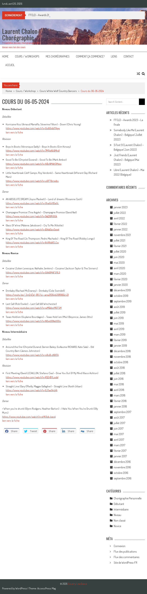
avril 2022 (119, 218)
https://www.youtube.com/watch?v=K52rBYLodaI (32, 377)
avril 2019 (119, 329)
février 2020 (120, 279)
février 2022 (120, 224)
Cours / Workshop (26, 91)
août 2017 (119, 417)
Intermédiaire (121, 509)
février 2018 (120, 401)
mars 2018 (119, 395)
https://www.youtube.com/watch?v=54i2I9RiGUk (31, 216)
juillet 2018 (119, 373)
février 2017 (120, 450)
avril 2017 (119, 439)
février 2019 (120, 340)
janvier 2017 (120, 456)
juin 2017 (118, 428)
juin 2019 (119, 318)
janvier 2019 (120, 345)
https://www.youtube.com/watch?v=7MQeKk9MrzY (33, 150)
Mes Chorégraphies (57, 56)
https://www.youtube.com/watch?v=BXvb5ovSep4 (32, 229)
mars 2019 (119, 334)
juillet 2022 (120, 213)
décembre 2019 (122, 290)
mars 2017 (119, 445)
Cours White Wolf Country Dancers (58, 91)
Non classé (119, 520)
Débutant (119, 504)
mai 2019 (119, 323)
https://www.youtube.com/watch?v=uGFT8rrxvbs (32, 181)
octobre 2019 (121, 296)
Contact (129, 56)
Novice (117, 526)
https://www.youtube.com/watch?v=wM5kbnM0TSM (34, 307)
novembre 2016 (122, 467)
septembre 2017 (122, 412)
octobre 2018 (121, 362)
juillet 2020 (120, 251)
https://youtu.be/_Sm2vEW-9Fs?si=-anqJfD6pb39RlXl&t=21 (37, 294)
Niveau (117, 515)
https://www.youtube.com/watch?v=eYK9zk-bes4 (29, 416)
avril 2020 (119, 268)
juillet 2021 (119, 240)
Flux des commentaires (126, 557)
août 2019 (119, 307)
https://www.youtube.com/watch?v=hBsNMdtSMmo (33, 163)
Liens (114, 56)
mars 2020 (120, 273)
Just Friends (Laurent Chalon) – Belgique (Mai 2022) (126, 159)
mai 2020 (119, 262)
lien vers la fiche (14, 132)
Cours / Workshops (27, 56)
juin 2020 (119, 257)
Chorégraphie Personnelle (127, 498)
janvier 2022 (121, 229)
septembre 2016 (122, 478)
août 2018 (119, 367)
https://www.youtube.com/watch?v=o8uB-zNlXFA (32, 355)
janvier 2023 (121, 207)
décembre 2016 (122, 462)
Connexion (119, 546)
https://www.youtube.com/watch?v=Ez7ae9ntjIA (31, 390)
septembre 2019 (122, 301)
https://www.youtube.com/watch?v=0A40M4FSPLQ (33, 272)
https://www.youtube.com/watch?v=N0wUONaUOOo (33, 321)
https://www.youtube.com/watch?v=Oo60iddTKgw (33, 128)
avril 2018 (119, 390)
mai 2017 (119, 434)
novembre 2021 (122, 235)
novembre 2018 (122, 356)
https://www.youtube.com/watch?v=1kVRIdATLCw (32, 242)
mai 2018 (119, 384)
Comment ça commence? (90, 56)
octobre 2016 (121, 473)
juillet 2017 (119, 423)
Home (5, 56)
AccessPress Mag (46, 588)
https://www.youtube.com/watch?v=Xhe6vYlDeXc (32, 203)
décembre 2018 (122, 351)
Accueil (10, 65)
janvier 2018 (120, 406)
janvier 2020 (121, 284)
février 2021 (120, 246)
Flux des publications (125, 551)
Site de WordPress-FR (125, 562)
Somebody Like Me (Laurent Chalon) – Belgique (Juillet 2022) (129, 134)
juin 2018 (119, 379)
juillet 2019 (119, 312)
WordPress (21, 588)
